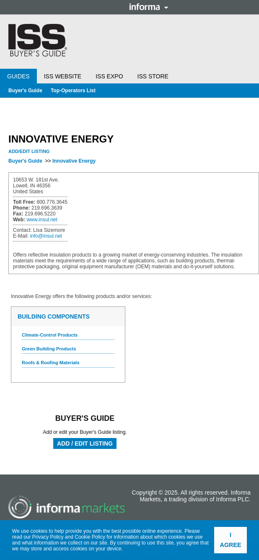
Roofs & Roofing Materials (51, 362)
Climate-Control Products (50, 334)
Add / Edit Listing (85, 443)
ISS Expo (109, 76)
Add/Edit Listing (28, 151)
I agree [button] (230, 539)
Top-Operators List (73, 90)
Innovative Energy (74, 161)
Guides (18, 76)
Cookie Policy (90, 537)
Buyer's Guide (25, 90)
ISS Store (152, 76)
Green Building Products (49, 348)
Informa (149, 6)
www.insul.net (41, 220)
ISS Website (62, 76)
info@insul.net (46, 236)
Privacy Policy (48, 537)
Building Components (54, 316)
